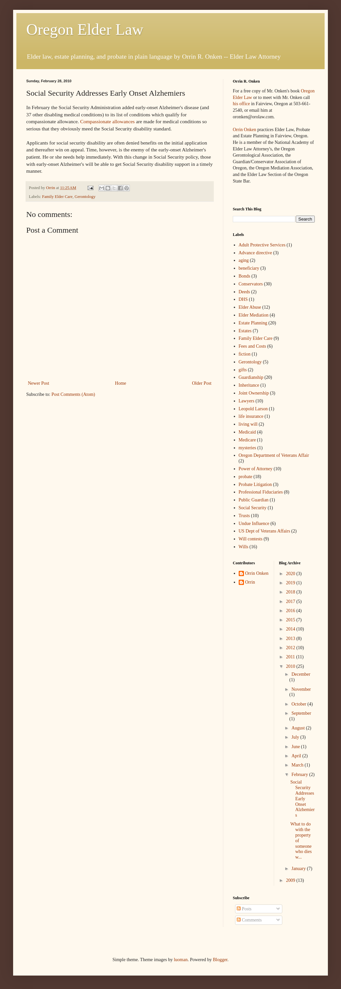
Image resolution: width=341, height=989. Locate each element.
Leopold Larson (253, 408)
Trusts (244, 515)
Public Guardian (254, 499)
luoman (181, 959)
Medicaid (247, 432)
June (296, 746)
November (301, 689)
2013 (291, 638)
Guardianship (251, 377)
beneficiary (249, 268)
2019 (291, 582)
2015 (291, 619)
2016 (291, 610)
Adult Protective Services (262, 244)
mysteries (247, 447)
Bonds (245, 276)
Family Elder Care (57, 196)
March (298, 765)
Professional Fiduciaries (261, 492)
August (298, 728)
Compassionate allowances (107, 121)
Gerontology (85, 196)
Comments (249, 920)
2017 (291, 601)
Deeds (244, 291)
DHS (243, 299)
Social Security (253, 507)
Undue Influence (254, 523)
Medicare (247, 439)
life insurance (251, 416)
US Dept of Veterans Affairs (264, 531)
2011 (291, 656)
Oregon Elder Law (84, 29)
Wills (244, 546)
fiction (245, 354)
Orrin (250, 582)
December (301, 674)
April (296, 755)
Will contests (251, 538)
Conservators (251, 283)
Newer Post (38, 383)
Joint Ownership (254, 393)
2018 (291, 592)
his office (241, 103)
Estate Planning (253, 322)
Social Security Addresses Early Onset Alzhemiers (302, 799)
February (300, 774)
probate (245, 476)
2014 (291, 629)
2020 (291, 573)
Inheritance (249, 385)
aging (244, 260)
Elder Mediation (254, 315)
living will (248, 424)
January (299, 868)
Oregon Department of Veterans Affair (274, 455)
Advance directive (255, 252)
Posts (244, 908)
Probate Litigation (255, 484)
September (301, 713)
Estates (245, 330)
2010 (291, 666)
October (299, 704)
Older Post (202, 383)
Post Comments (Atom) (73, 394)
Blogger (220, 959)
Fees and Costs (252, 346)
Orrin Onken (244, 129)
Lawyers (246, 400)
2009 (291, 880)
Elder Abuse (250, 307)
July (295, 737)
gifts (243, 369)
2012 (291, 647)
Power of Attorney (255, 468)
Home (120, 383)
